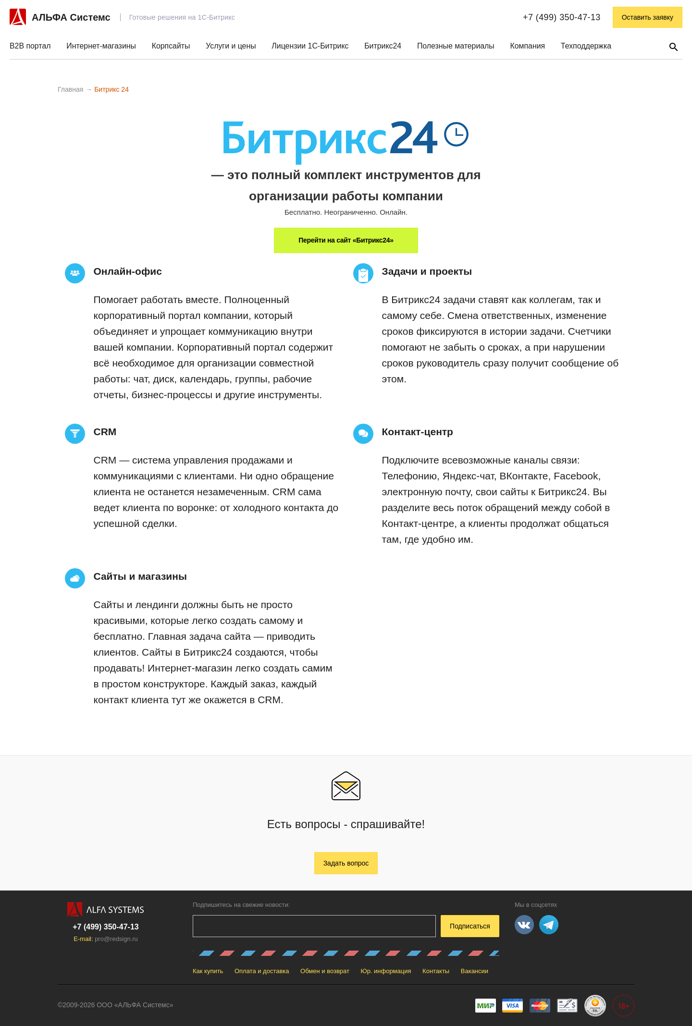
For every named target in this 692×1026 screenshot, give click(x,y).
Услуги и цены (231, 46)
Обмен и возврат (324, 971)
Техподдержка (586, 46)
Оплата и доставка (262, 971)
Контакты (435, 971)
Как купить (208, 971)
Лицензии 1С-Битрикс (310, 46)
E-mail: (106, 938)
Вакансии (474, 971)
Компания (527, 46)
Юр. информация (386, 971)
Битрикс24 (382, 46)
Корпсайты (171, 46)
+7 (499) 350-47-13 (562, 17)
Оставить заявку (647, 17)
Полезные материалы (455, 46)
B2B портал (30, 46)
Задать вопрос (346, 863)
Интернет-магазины (101, 46)
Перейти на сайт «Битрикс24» (345, 240)
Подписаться (470, 926)
